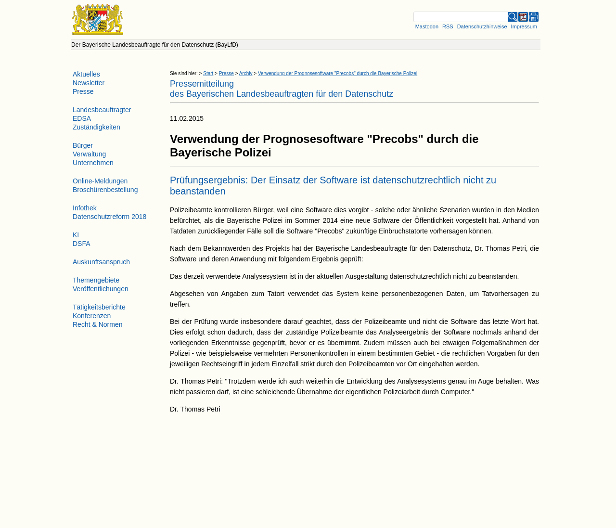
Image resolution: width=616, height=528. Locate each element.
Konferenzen (92, 316)
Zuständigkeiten (96, 127)
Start (208, 73)
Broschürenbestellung (105, 189)
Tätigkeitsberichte (99, 307)
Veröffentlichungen (100, 289)
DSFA (81, 243)
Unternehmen (93, 163)
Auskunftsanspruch (101, 262)
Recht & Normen (97, 324)
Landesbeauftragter (102, 110)
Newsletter (88, 83)
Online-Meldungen (100, 181)
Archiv (246, 73)
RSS (447, 26)
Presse (226, 73)
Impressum (524, 26)
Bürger (83, 145)
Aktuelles (86, 74)
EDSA (82, 118)
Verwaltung (89, 154)
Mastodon (426, 26)
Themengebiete (96, 280)
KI (76, 235)
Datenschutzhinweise (482, 26)
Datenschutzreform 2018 (109, 216)
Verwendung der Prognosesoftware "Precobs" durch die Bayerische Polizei (337, 73)
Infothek (85, 208)
